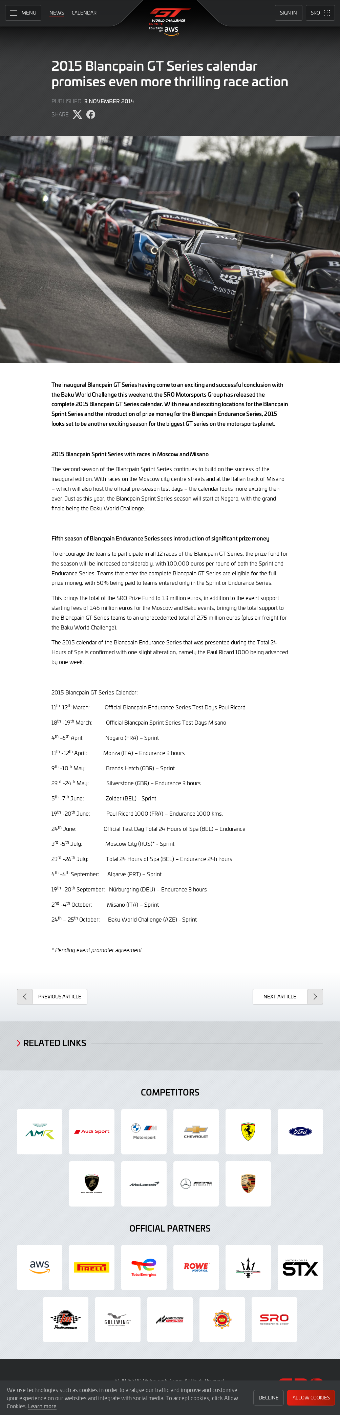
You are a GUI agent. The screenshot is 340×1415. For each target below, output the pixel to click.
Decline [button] (269, 1397)
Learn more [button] (42, 1406)
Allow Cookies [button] (311, 1397)
